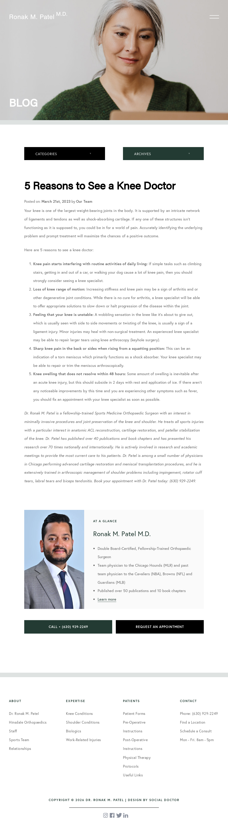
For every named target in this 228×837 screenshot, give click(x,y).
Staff (13, 731)
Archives (142, 154)
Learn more (107, 599)
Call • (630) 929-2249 (68, 627)
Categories (46, 154)
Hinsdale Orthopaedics (28, 722)
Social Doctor (164, 800)
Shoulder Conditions (83, 722)
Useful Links (133, 775)
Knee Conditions (79, 713)
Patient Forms (134, 713)
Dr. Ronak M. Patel (24, 713)
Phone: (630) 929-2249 (199, 713)
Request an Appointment (160, 627)
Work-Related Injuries (83, 739)
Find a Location (192, 722)
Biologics (73, 731)
